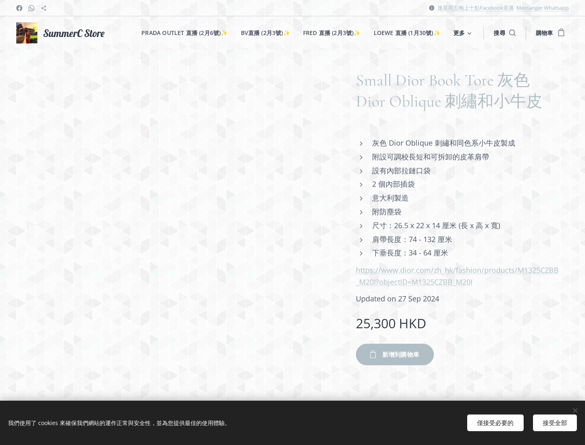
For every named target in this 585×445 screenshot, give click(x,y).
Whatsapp (556, 7)
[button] (504, 33)
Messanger (529, 7)
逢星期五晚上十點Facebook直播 (476, 7)
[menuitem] (184, 33)
